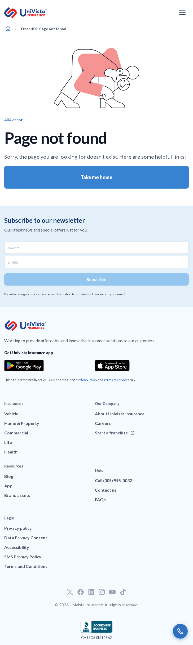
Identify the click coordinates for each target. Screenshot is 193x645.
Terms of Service (116, 380)
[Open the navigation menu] (182, 12)
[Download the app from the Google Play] (24, 365)
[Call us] (180, 631)
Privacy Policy (87, 380)
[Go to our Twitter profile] (70, 592)
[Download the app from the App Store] (112, 365)
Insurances (13, 403)
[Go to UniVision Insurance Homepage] (25, 13)
